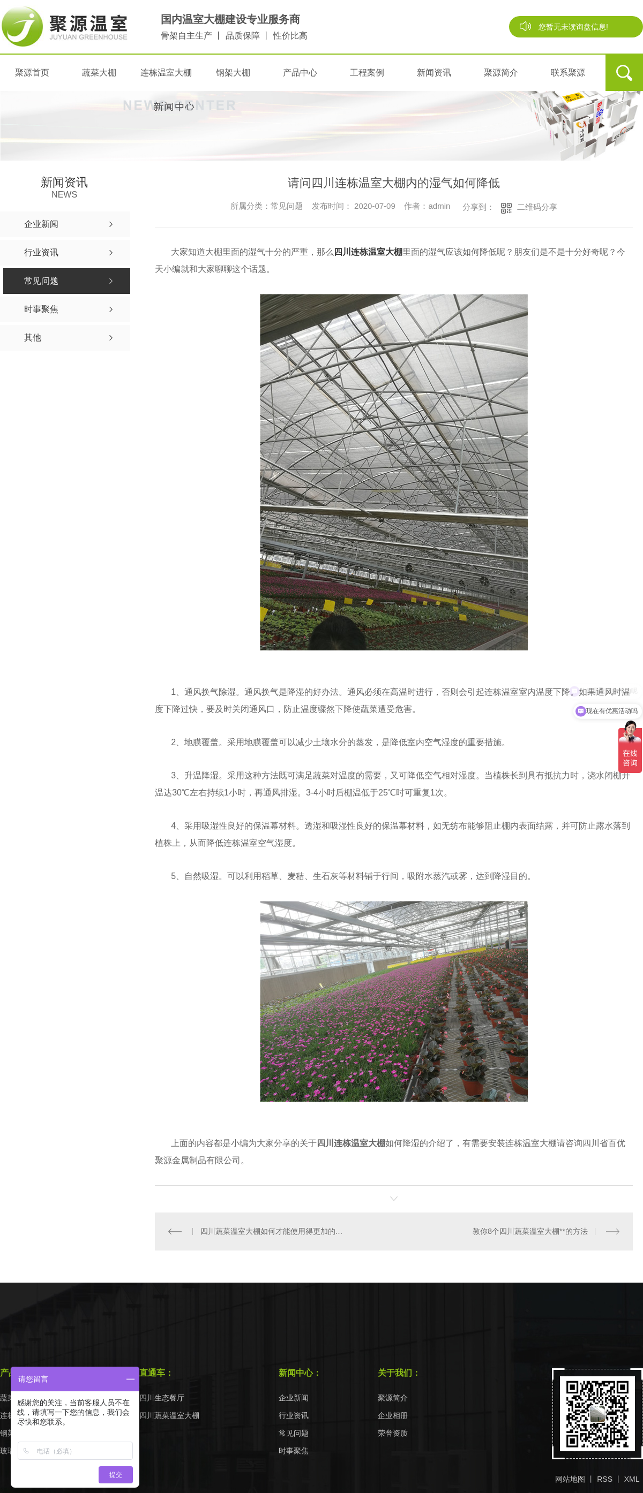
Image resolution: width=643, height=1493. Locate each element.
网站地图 (570, 1479)
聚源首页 (32, 72)
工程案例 (367, 72)
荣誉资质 (393, 1433)
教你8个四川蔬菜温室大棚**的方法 (530, 1231)
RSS (604, 1479)
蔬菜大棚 (99, 72)
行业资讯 (294, 1416)
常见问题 (294, 1433)
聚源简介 (501, 72)
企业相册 (393, 1416)
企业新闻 (294, 1398)
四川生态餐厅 (161, 1398)
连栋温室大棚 (166, 72)
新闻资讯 (434, 72)
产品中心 (300, 72)
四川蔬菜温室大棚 (169, 1416)
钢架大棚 (233, 72)
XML (632, 1479)
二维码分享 (537, 206)
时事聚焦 (294, 1451)
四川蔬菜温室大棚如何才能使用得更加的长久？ (274, 1231)
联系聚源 (568, 72)
